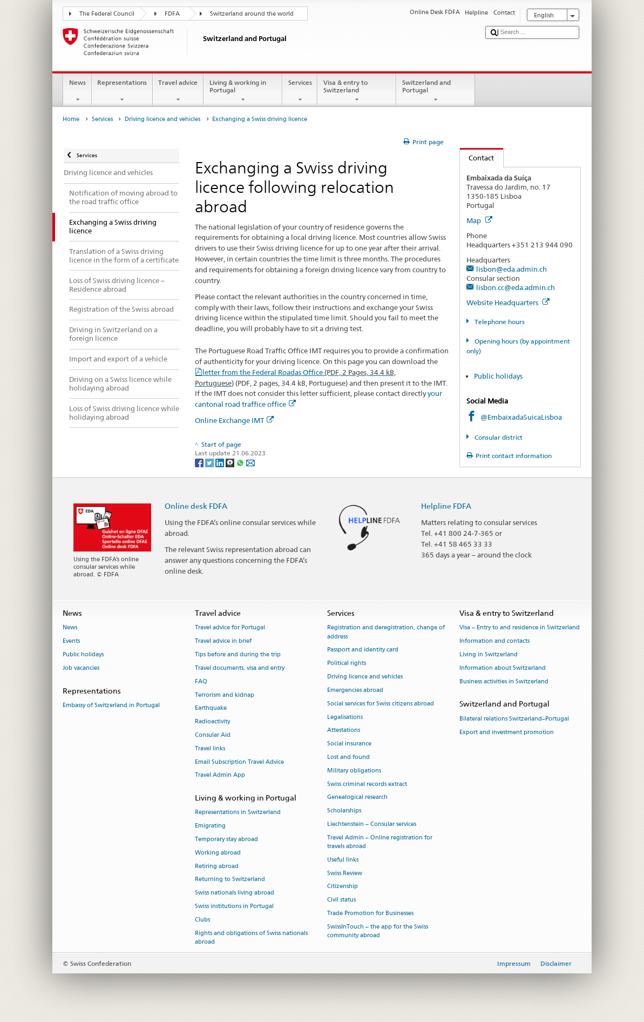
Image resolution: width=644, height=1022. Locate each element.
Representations (122, 91)
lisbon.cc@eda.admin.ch (515, 287)
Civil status (341, 900)
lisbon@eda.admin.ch (511, 269)
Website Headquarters (508, 302)
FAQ (201, 681)
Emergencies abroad (355, 690)
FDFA (172, 13)
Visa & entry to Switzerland (357, 91)
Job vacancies (81, 667)
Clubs (202, 919)
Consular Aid (213, 734)
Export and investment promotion (506, 732)
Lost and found (348, 757)
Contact (477, 157)
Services (300, 91)
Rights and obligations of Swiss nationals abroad (251, 937)
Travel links (210, 748)
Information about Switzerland (502, 667)
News (77, 91)
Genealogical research (357, 797)
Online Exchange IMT (234, 420)
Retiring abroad (217, 866)
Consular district (498, 437)
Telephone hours (499, 322)
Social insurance (349, 744)
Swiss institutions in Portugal (234, 906)
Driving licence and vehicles (162, 119)
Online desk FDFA (196, 505)
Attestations (343, 730)
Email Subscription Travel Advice (239, 761)
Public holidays (498, 376)
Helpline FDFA (446, 505)
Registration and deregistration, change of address (386, 632)
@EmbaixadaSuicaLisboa (521, 417)
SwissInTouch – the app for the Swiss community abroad (377, 931)
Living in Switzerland (488, 654)
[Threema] (231, 462)
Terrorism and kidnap (224, 694)
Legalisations (345, 717)
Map (479, 220)
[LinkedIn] (220, 462)
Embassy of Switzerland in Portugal (111, 705)
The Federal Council (106, 13)
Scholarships (344, 811)
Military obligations (354, 770)
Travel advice (178, 91)
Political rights (346, 663)
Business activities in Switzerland (503, 681)
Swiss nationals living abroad (234, 893)
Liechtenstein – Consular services (371, 824)
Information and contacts (494, 641)
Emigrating (210, 826)
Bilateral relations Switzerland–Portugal (514, 718)
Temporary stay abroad (226, 839)
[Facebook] (200, 462)
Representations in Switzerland (238, 812)
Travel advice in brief (223, 641)
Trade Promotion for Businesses (370, 913)
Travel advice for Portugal (230, 627)
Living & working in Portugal (243, 91)
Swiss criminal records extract (367, 784)
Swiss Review (344, 873)
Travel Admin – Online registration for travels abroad (379, 842)
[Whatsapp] (241, 462)
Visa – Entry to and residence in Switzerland (519, 627)
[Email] (250, 462)
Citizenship (342, 886)
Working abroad (218, 852)
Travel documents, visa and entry (239, 667)
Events (71, 641)
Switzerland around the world (252, 13)
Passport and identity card (362, 650)
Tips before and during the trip (238, 654)
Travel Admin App (220, 775)
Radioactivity (212, 721)
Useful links (342, 859)
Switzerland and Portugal (435, 91)
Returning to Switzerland (230, 879)
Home (71, 119)
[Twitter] (210, 462)
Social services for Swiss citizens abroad (380, 703)
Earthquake (211, 708)
